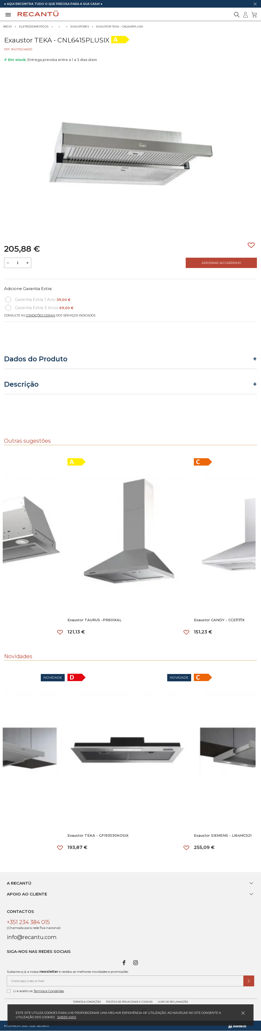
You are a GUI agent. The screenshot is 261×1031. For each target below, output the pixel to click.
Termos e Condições (48, 991)
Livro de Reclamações (173, 1001)
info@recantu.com (32, 937)
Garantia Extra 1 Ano (37, 300)
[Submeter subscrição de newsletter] (248, 980)
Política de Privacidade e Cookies (129, 1001)
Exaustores (79, 26)
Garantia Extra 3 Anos (39, 308)
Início (7, 26)
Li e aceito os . (36, 991)
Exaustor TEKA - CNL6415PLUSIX (119, 26)
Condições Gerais (40, 315)
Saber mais (66, 1017)
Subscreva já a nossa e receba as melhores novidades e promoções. (68, 972)
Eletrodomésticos (33, 26)
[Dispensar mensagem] (255, 4)
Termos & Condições (87, 1001)
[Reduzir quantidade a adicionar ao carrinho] (8, 263)
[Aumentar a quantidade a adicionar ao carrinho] (27, 263)
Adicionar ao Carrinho (221, 263)
